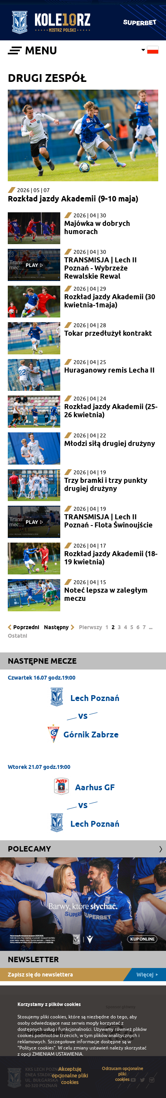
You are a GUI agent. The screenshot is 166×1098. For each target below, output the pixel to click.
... (150, 627)
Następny (56, 627)
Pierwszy (90, 627)
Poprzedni (26, 627)
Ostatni (17, 636)
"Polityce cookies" (36, 1048)
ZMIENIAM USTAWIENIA (57, 1054)
